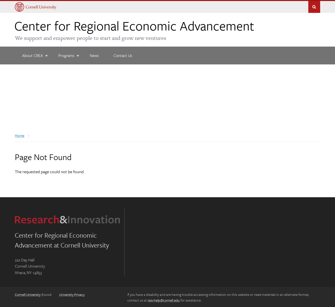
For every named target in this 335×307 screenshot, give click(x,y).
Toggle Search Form (314, 6)
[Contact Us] (122, 54)
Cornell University (28, 293)
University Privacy (72, 293)
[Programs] (66, 54)
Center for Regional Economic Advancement (134, 24)
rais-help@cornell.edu (164, 299)
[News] (94, 54)
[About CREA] (33, 54)
